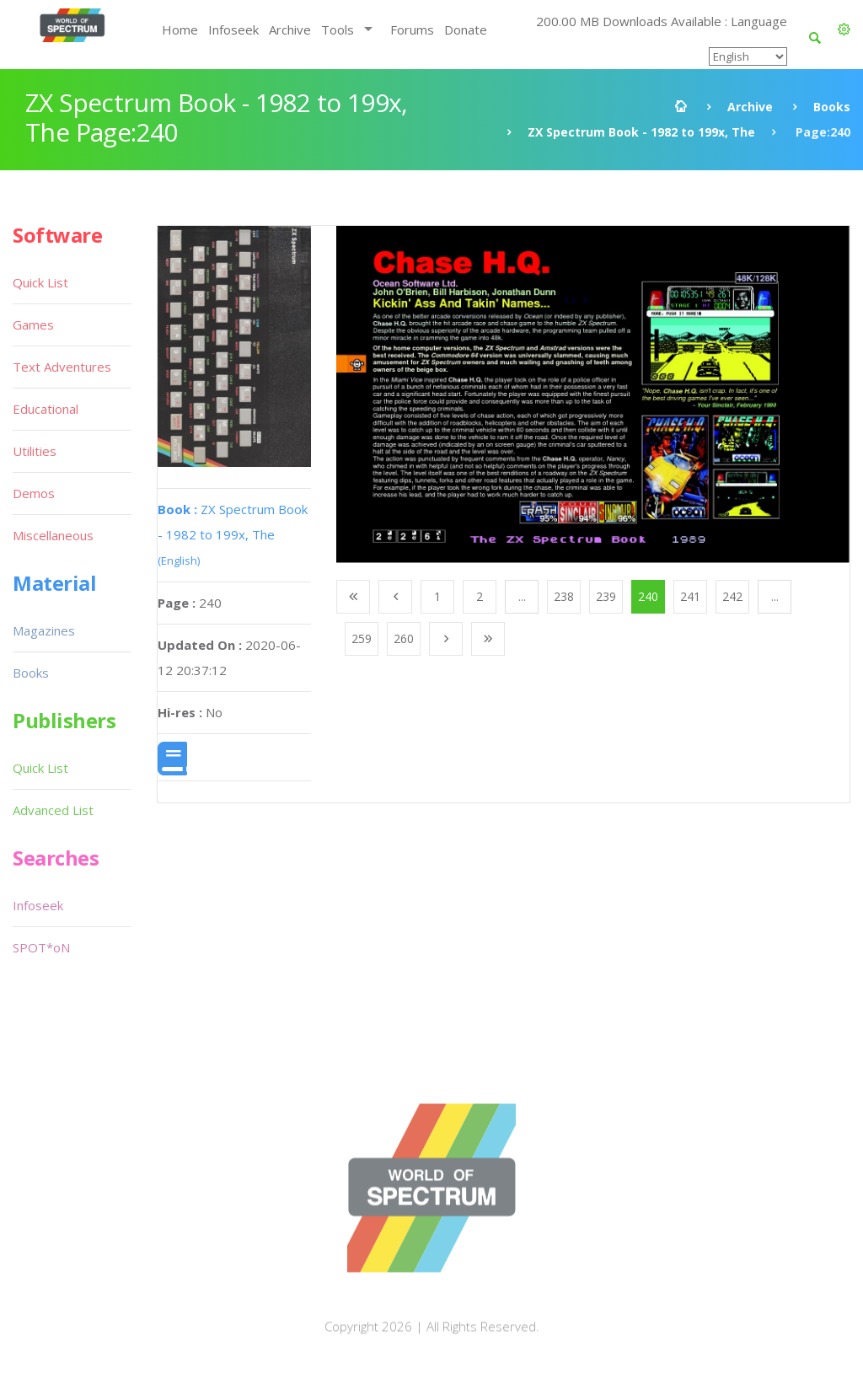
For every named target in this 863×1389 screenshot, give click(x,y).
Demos (34, 493)
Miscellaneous (53, 535)
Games (33, 324)
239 (606, 596)
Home (180, 29)
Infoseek (233, 29)
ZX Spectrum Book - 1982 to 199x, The (641, 132)
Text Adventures (62, 366)
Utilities (34, 450)
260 (404, 638)
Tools (337, 29)
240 (648, 596)
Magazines (44, 630)
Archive (290, 29)
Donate (465, 29)
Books (831, 107)
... (522, 596)
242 (732, 596)
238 (564, 596)
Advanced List (53, 810)
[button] (844, 29)
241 (690, 596)
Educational (45, 408)
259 (361, 638)
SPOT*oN (41, 947)
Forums (412, 29)
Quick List (40, 282)
